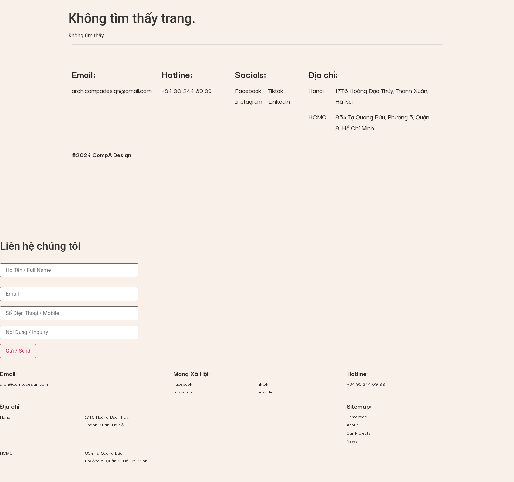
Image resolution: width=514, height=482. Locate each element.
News (352, 440)
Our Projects (358, 432)
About (352, 424)
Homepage (357, 416)
